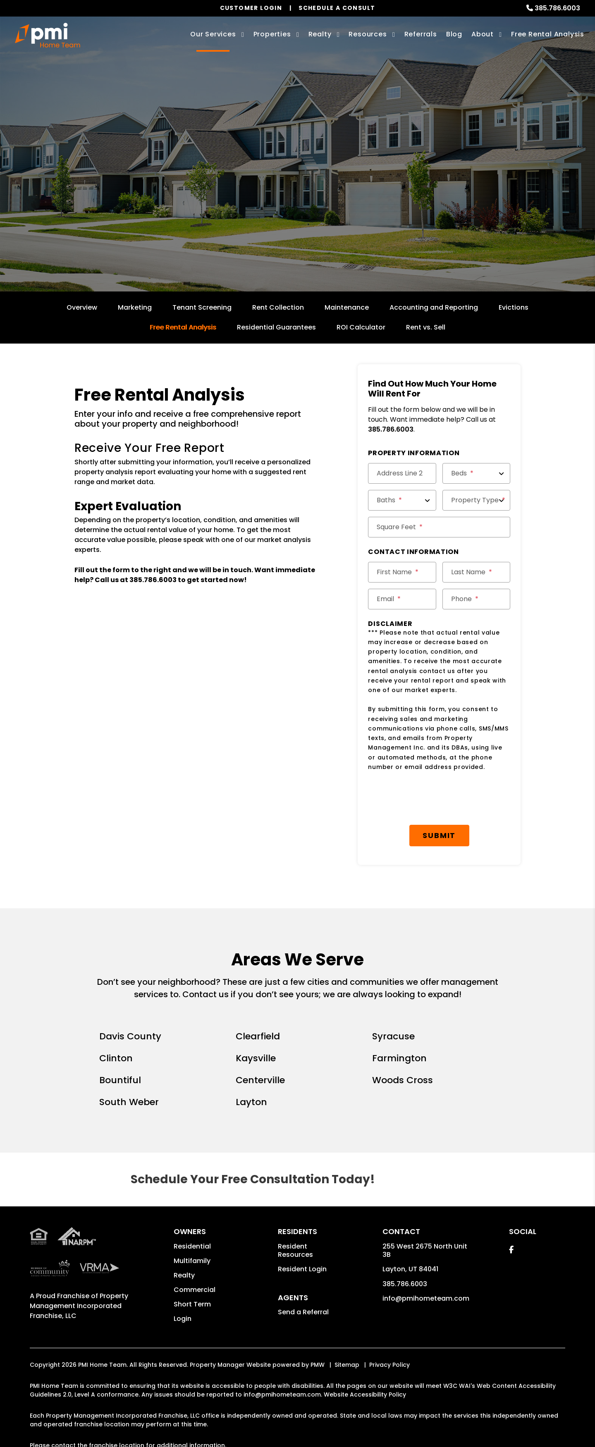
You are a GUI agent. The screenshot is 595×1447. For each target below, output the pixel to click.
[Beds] (476, 473)
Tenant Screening (202, 307)
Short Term (192, 1304)
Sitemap (347, 1365)
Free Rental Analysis (547, 34)
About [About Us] (482, 34)
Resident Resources (295, 1250)
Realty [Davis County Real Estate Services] (320, 34)
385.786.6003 (557, 8)
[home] (47, 35)
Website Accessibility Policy (365, 1394)
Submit (369, 200)
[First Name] (402, 572)
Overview (82, 307)
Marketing (135, 307)
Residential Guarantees (276, 327)
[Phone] (476, 599)
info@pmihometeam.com (425, 1298)
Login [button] (182, 1318)
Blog (454, 34)
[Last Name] (476, 572)
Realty (184, 1275)
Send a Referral (303, 1312)
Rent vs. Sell (425, 327)
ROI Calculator (361, 327)
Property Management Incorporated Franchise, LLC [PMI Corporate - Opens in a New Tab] (79, 1305)
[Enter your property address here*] (264, 200)
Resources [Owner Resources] (368, 34)
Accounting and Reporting (433, 307)
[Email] (402, 599)
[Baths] (402, 500)
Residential (192, 1246)
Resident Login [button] (302, 1269)
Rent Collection (278, 307)
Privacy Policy (389, 1365)
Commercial (194, 1289)
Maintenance (347, 307)
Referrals (420, 34)
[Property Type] (476, 500)
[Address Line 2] (402, 473)
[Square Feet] (439, 527)
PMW (318, 1365)
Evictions (513, 307)
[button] (511, 1249)
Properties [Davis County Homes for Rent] (272, 34)
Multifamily (192, 1261)
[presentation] (431, 798)
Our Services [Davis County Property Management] (213, 34)
